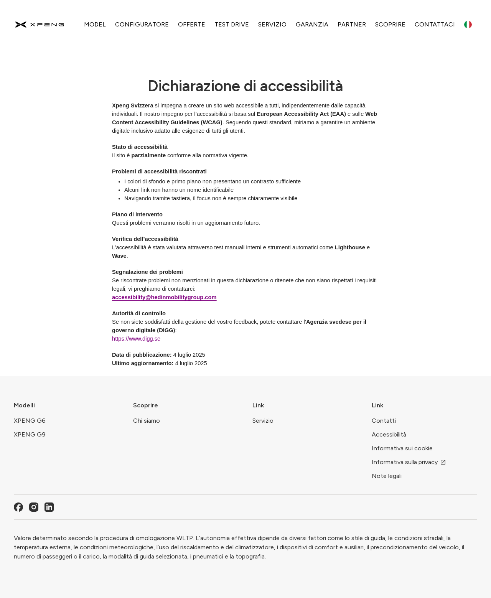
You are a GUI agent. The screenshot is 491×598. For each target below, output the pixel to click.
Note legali (387, 475)
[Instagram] (33, 507)
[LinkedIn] (49, 507)
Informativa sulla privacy (409, 462)
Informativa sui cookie (402, 448)
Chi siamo (146, 420)
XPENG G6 (30, 420)
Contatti (384, 420)
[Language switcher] (468, 24)
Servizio (263, 420)
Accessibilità (389, 434)
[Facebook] (18, 507)
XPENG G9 (30, 434)
